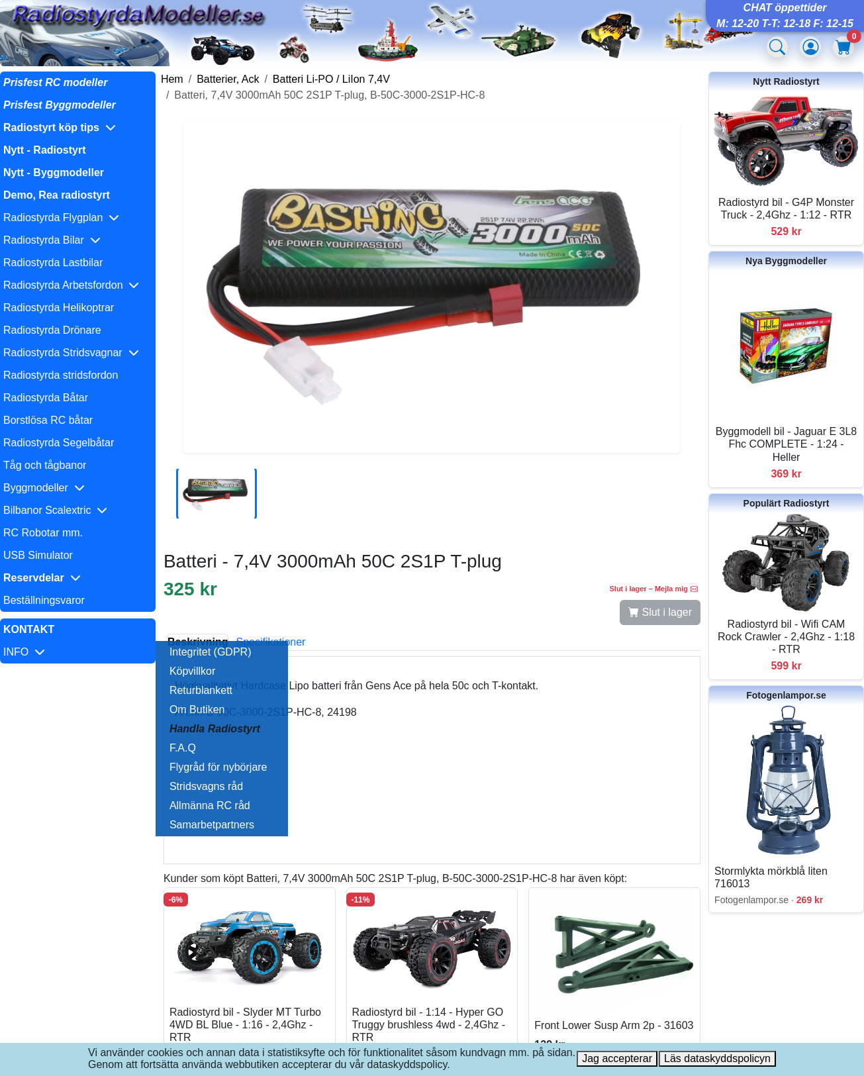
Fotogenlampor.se (786, 695)
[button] (77, 128)
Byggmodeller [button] (44, 487)
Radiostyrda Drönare (52, 330)
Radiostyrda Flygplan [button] (61, 217)
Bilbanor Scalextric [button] (55, 510)
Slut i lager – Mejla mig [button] (653, 589)
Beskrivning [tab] (198, 642)
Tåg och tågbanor (44, 465)
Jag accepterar (617, 1058)
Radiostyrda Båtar (45, 397)
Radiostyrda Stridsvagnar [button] (71, 352)
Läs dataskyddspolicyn (717, 1058)
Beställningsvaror (44, 600)
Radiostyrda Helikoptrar (58, 307)
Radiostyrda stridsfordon (60, 375)
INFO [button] (24, 652)
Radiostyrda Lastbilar (53, 262)
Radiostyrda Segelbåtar (58, 442)
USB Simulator (38, 555)
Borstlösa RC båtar (48, 420)
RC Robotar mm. (43, 532)
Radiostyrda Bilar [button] (52, 240)
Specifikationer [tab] (270, 642)
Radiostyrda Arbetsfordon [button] (71, 285)
